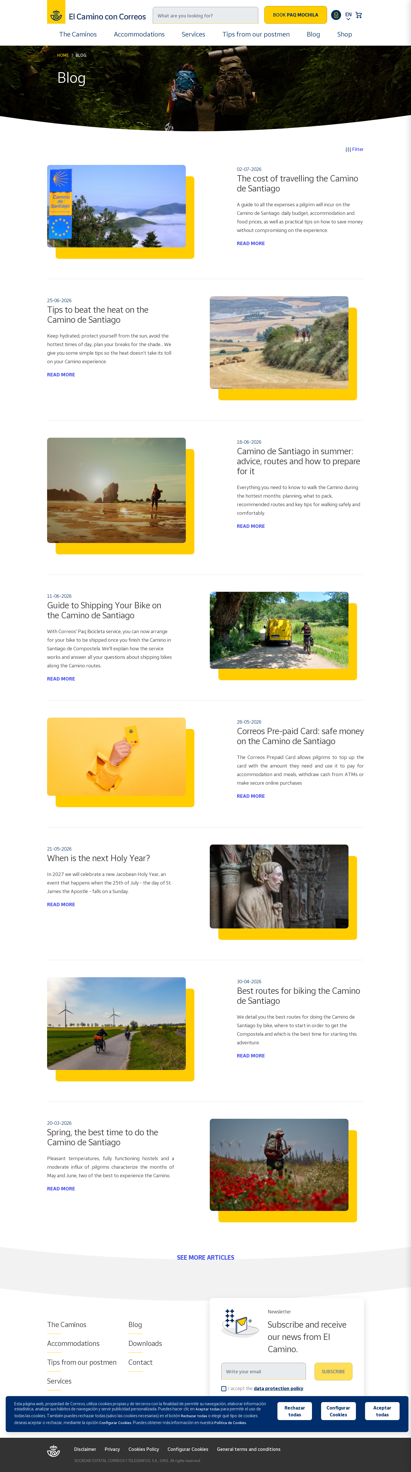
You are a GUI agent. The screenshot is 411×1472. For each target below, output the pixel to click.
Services (193, 34)
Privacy (112, 1449)
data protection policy (278, 1388)
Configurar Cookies (188, 1449)
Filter (355, 149)
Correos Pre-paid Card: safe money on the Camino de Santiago (300, 736)
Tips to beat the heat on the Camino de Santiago (97, 314)
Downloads (145, 1343)
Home (63, 55)
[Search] (205, 15)
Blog (313, 34)
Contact (140, 1362)
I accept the (265, 1388)
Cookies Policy (143, 1449)
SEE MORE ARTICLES (205, 1257)
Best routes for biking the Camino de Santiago (298, 996)
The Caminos (78, 34)
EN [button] (348, 14)
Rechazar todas (295, 1411)
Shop (344, 34)
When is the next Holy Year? (98, 858)
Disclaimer (85, 1449)
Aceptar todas (382, 1411)
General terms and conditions (249, 1449)
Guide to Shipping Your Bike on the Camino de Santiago (104, 610)
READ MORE (251, 243)
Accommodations (139, 34)
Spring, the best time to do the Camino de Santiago (102, 1137)
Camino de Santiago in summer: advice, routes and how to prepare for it (298, 461)
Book (295, 15)
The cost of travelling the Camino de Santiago (297, 183)
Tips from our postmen (256, 34)
